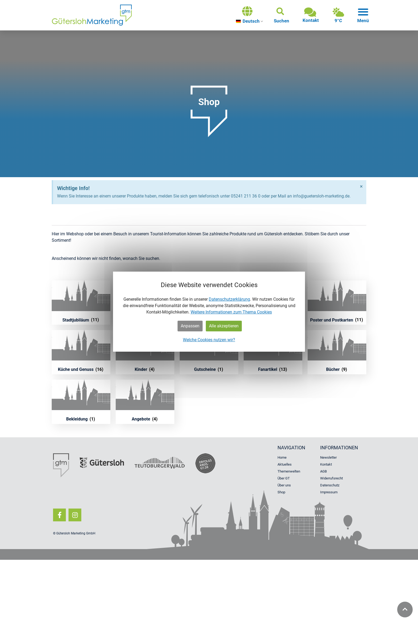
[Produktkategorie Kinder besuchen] (145, 352)
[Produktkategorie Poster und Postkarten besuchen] (337, 302)
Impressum (328, 492)
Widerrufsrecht (331, 478)
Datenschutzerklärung (229, 299)
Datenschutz (329, 485)
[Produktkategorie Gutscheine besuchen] (209, 352)
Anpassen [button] (190, 325)
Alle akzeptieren (224, 325)
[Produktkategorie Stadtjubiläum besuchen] (81, 302)
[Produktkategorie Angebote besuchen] (145, 402)
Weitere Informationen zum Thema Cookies (231, 312)
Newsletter (328, 457)
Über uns (284, 485)
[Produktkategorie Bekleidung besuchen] (81, 402)
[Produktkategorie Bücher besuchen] (337, 352)
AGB (323, 471)
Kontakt (326, 464)
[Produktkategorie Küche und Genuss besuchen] (81, 352)
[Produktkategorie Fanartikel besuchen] (273, 352)
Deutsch (248, 21)
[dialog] (209, 312)
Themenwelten (289, 471)
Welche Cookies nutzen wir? (209, 339)
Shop (281, 492)
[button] (281, 15)
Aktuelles (285, 464)
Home (282, 457)
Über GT (284, 478)
